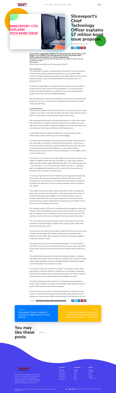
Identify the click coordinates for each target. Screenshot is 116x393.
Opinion (56, 300)
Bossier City (62, 371)
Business (76, 370)
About (50, 4)
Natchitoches (62, 376)
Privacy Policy (90, 388)
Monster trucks (92, 378)
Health (75, 374)
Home (46, 4)
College (76, 371)
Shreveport (63, 300)
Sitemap (69, 4)
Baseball (91, 370)
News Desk (74, 44)
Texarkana (61, 379)
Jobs (75, 376)
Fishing (90, 374)
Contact (55, 4)
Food (75, 373)
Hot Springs (62, 374)
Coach (90, 373)
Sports (60, 4)
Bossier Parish (62, 373)
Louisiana (46, 300)
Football (91, 376)
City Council (39, 300)
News (64, 4)
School (75, 378)
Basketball (91, 371)
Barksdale (61, 370)
